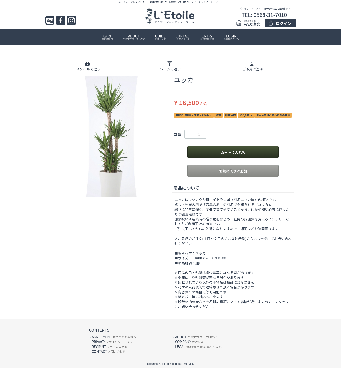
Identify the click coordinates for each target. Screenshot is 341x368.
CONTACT (183, 37)
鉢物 (218, 115)
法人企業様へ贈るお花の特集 (273, 115)
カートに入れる (233, 152)
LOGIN (231, 37)
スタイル (88, 66)
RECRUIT (109, 346)
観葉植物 (230, 115)
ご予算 (252, 66)
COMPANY (189, 341)
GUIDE (160, 37)
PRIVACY (113, 341)
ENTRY (207, 37)
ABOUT (134, 37)
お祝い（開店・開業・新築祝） (194, 115)
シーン (170, 66)
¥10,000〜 (245, 115)
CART (107, 37)
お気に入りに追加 (233, 171)
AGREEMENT (114, 336)
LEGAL (198, 346)
